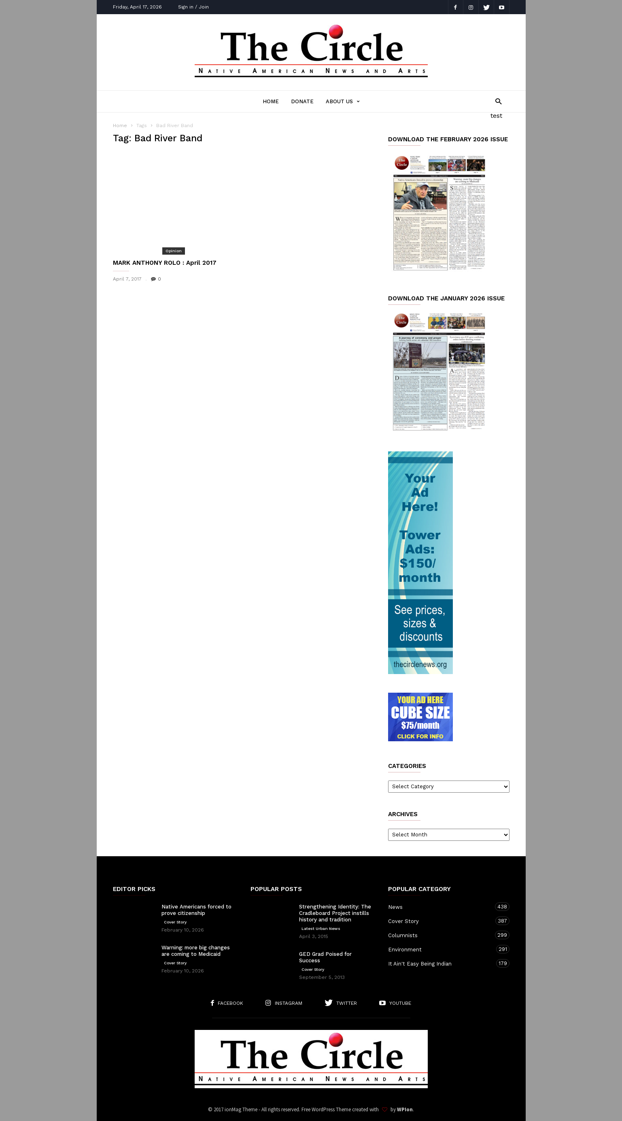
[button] (496, 101)
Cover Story (175, 922)
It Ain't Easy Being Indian (440, 963)
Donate (302, 101)
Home (271, 101)
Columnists (440, 935)
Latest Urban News (320, 928)
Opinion (174, 251)
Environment (440, 949)
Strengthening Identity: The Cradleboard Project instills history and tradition (335, 913)
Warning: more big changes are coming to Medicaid (195, 950)
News (440, 906)
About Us (343, 101)
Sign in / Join (193, 7)
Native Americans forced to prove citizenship (196, 910)
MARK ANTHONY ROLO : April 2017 (165, 262)
